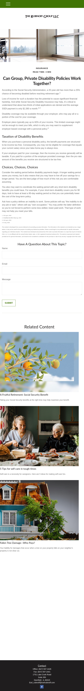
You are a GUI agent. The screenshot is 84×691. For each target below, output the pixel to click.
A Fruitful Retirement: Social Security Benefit (24, 394)
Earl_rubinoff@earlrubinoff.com (42, 683)
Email (4, 264)
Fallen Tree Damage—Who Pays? (17, 542)
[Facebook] (42, 687)
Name (5, 248)
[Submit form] (9, 303)
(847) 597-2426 (45, 669)
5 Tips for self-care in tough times (18, 468)
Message (6, 279)
